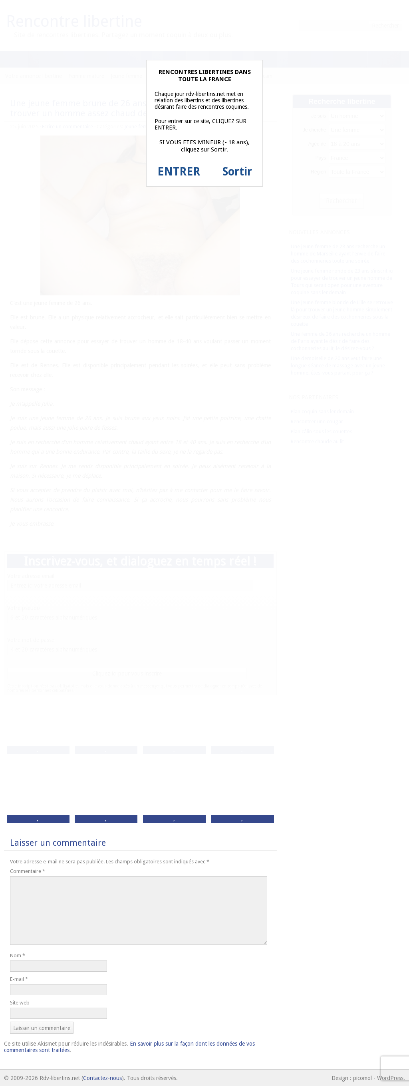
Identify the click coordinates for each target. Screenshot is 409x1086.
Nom (17, 955)
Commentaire (27, 871)
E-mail (19, 979)
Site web (20, 1003)
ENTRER (178, 171)
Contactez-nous (102, 1078)
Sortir (237, 171)
